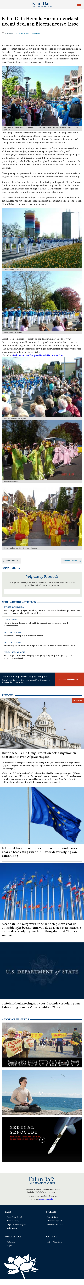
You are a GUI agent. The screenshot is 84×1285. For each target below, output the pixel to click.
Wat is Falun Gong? (14, 1217)
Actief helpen (12, 1228)
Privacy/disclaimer (54, 1242)
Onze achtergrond (54, 1221)
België (9, 1246)
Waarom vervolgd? (14, 1221)
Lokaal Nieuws (13, 1237)
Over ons (51, 1212)
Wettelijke (52, 1237)
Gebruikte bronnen (55, 1224)
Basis (8, 1212)
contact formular (46, 1199)
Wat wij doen (52, 1217)
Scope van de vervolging (16, 1224)
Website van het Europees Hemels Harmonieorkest (38, 355)
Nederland (11, 1242)
